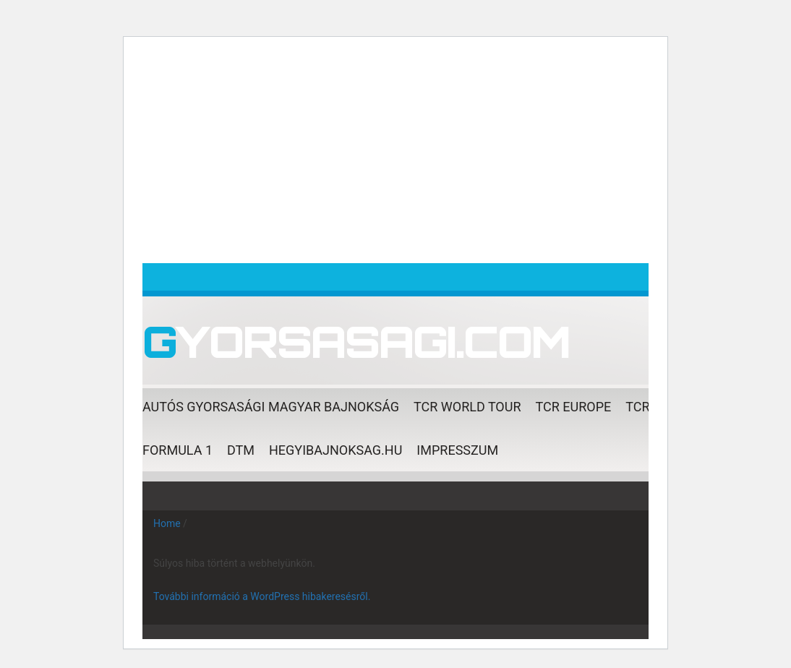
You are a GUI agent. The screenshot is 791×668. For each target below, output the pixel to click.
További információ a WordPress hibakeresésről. (261, 596)
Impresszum (457, 450)
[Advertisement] (395, 154)
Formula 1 (177, 450)
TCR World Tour (467, 406)
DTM (241, 450)
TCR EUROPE (574, 406)
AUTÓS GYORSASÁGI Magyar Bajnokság (270, 406)
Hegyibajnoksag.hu (335, 450)
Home (167, 523)
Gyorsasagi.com (356, 341)
